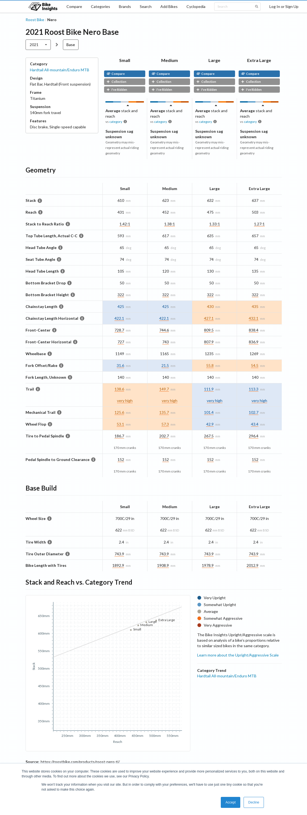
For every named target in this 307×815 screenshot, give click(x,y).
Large (214, 60)
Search (146, 6)
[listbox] (38, 44)
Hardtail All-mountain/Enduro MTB (59, 69)
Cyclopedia (195, 6)
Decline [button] (253, 802)
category (115, 122)
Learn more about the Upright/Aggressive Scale (238, 655)
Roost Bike (35, 19)
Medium (169, 60)
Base (70, 44)
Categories (100, 6)
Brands (125, 6)
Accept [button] (230, 802)
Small (124, 60)
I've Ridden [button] (117, 89)
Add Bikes (169, 6)
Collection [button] (116, 81)
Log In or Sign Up (283, 6)
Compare (74, 6)
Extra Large (259, 60)
